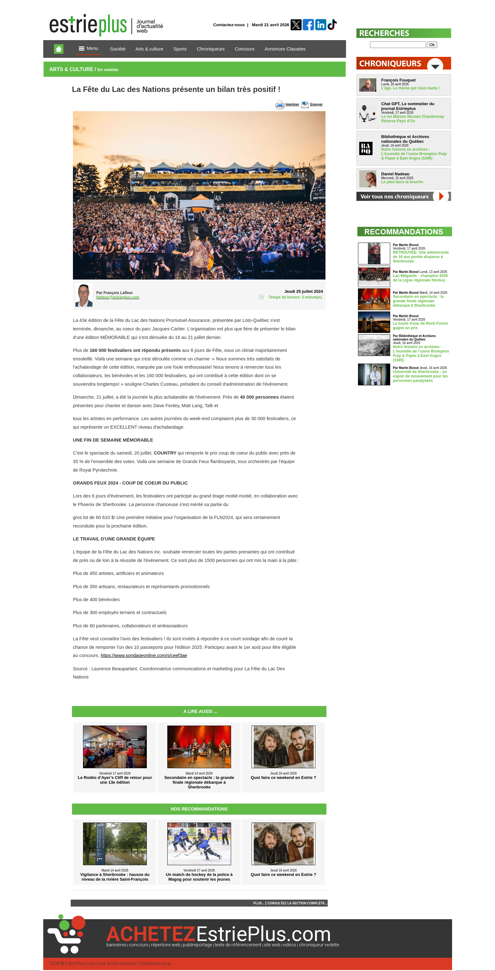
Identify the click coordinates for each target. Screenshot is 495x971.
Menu (89, 49)
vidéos (289, 945)
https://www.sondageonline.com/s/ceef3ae (144, 655)
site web (272, 945)
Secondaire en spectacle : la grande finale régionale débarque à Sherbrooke (418, 301)
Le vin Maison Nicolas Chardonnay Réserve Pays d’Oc (412, 118)
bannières (116, 945)
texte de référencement (238, 945)
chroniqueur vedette (319, 945)
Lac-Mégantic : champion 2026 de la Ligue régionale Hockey (420, 278)
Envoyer (316, 104)
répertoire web (165, 945)
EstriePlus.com (80, 963)
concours (138, 945)
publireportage (197, 945)
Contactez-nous (229, 24)
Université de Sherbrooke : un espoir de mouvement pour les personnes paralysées (420, 376)
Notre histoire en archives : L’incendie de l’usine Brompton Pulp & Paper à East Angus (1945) (414, 153)
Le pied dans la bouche (402, 182)
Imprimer (292, 104)
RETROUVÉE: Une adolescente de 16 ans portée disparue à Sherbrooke (421, 256)
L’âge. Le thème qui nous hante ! (410, 88)
